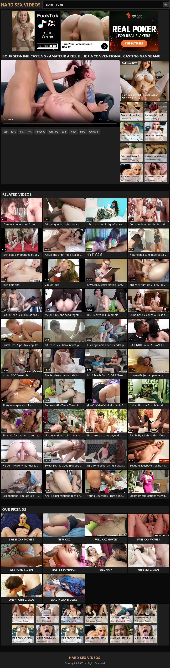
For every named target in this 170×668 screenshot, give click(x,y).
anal (22, 131)
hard (82, 131)
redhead (93, 131)
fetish (73, 131)
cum (64, 131)
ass (5, 131)
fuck (13, 131)
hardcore (53, 131)
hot (29, 131)
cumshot (40, 131)
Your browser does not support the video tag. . (60, 93)
